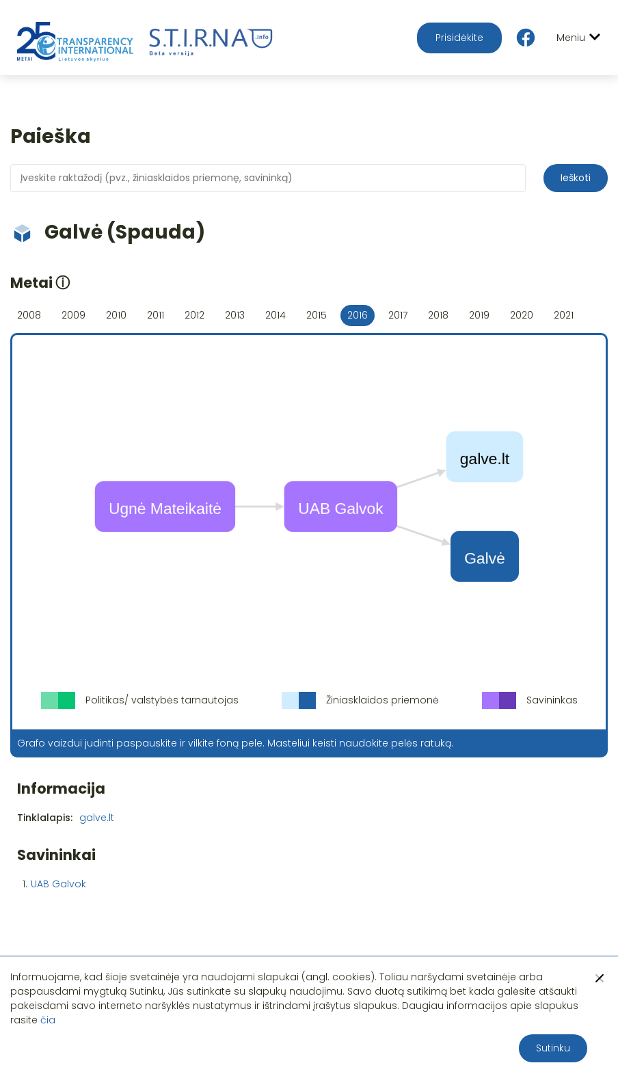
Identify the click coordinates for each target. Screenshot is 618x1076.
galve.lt (96, 817)
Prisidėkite (459, 37)
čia (47, 1020)
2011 (155, 315)
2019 (479, 315)
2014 (275, 315)
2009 (73, 315)
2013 (235, 315)
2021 (564, 315)
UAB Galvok (58, 884)
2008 (29, 315)
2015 (316, 315)
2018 (438, 315)
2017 (397, 315)
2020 (521, 315)
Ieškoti (576, 178)
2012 (194, 315)
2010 (116, 315)
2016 (357, 315)
